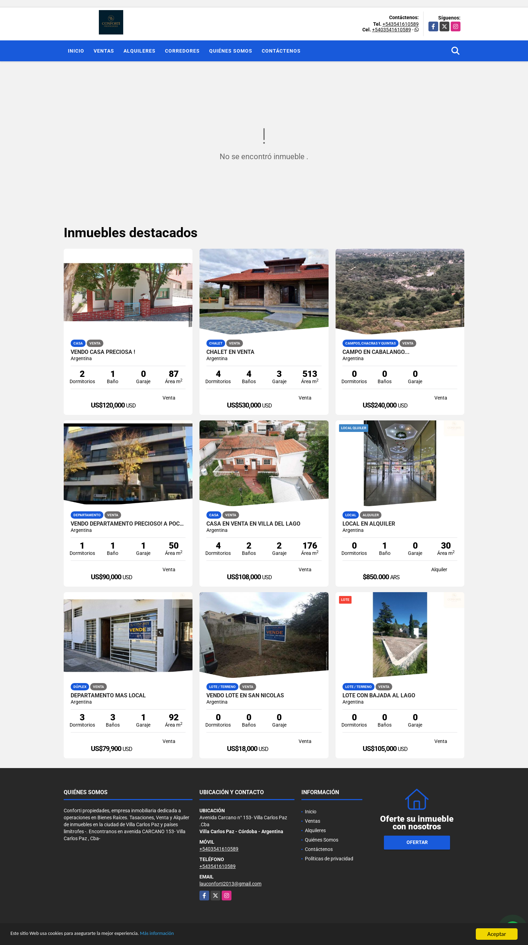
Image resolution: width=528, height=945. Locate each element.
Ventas (104, 51)
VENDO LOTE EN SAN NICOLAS (245, 695)
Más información (185, 934)
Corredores (182, 51)
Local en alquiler (368, 524)
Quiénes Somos (230, 51)
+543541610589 (401, 24)
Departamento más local (108, 695)
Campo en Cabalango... (376, 352)
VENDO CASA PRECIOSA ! (103, 352)
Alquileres (140, 51)
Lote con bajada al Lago (378, 695)
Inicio (76, 51)
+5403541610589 (391, 29)
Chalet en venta (230, 352)
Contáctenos (281, 51)
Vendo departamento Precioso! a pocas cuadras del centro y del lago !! (128, 524)
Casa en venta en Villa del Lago (253, 524)
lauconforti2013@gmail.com (230, 883)
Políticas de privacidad (329, 858)
